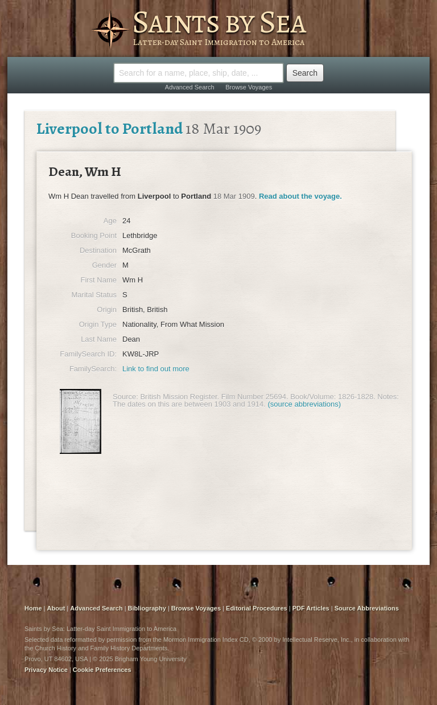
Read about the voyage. (300, 196)
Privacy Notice (46, 669)
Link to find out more (155, 368)
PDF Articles (310, 608)
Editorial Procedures (256, 608)
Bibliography (147, 608)
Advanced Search (190, 87)
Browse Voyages (248, 87)
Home (33, 608)
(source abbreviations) (304, 404)
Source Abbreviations (367, 608)
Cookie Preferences (102, 669)
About (56, 608)
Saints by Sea (219, 21)
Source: (125, 396)
